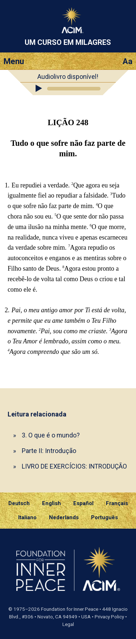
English (51, 503)
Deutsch (19, 503)
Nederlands (64, 517)
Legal (68, 624)
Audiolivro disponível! (67, 76)
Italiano (27, 517)
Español (83, 503)
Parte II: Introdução (49, 450)
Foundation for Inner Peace (69, 609)
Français (117, 503)
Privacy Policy (109, 616)
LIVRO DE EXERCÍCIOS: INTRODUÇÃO (74, 466)
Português (104, 517)
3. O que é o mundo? (51, 435)
